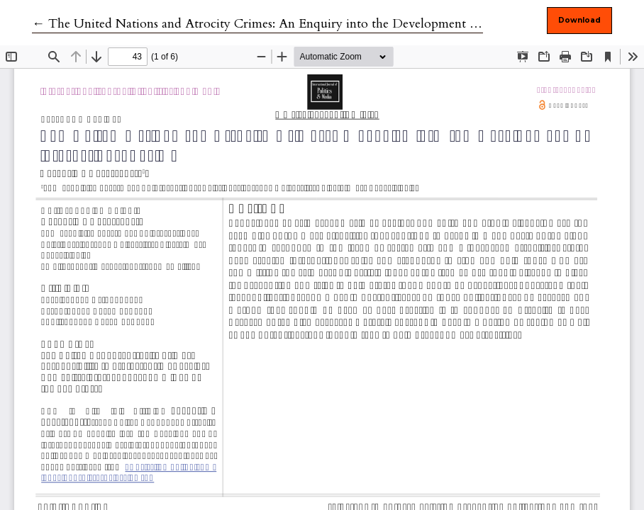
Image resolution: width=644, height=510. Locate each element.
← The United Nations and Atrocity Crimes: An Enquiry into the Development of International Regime (316, 24)
